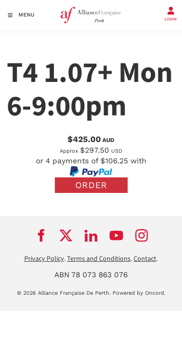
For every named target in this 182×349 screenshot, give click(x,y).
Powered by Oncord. (139, 293)
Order (91, 185)
